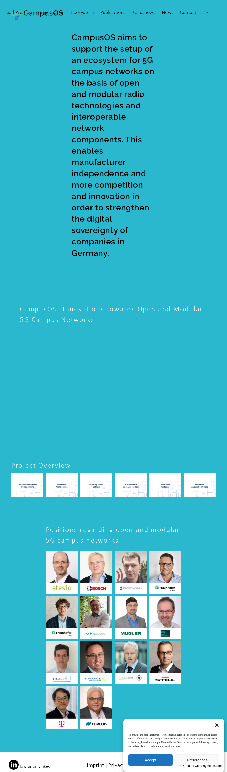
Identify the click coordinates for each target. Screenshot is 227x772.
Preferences (197, 760)
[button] (216, 725)
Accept (150, 760)
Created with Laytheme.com (202, 766)
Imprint (95, 765)
